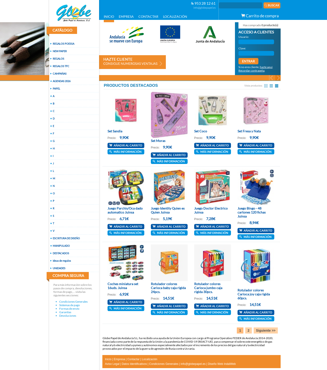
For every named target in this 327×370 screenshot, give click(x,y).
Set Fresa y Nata (249, 131)
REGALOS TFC (61, 66)
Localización (149, 359)
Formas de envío (69, 308)
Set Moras (158, 141)
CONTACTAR (148, 16)
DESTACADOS (61, 253)
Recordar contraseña (251, 70)
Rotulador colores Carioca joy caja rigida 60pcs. (254, 294)
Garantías (65, 312)
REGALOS (58, 58)
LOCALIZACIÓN (175, 16)
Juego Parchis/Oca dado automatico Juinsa (125, 210)
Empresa (119, 359)
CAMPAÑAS (60, 73)
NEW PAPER (60, 51)
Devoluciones (67, 315)
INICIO (109, 16)
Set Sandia (115, 131)
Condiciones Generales (73, 301)
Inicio (108, 359)
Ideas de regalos (62, 260)
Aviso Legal (112, 364)
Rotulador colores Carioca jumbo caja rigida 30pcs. (208, 288)
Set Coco (200, 131)
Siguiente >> (265, 330)
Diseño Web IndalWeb (222, 364)
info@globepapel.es (204, 7)
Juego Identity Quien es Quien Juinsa (168, 210)
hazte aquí (266, 67)
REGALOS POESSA (63, 43)
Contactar (133, 359)
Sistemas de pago (69, 305)
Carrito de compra (260, 15)
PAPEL (56, 88)
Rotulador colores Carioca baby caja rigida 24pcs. (168, 288)
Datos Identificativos (134, 364)
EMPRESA (126, 16)
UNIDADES (59, 268)
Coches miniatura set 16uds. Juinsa (123, 286)
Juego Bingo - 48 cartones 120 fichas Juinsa (252, 212)
